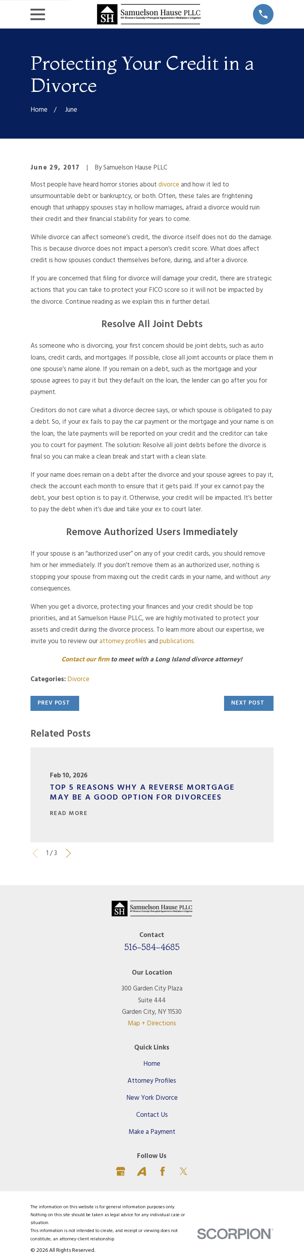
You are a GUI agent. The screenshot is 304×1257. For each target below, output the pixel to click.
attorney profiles (122, 641)
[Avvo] (141, 1171)
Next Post (247, 703)
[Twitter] (183, 1171)
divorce (168, 184)
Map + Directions (152, 1023)
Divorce (78, 679)
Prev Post (54, 703)
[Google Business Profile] (120, 1171)
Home (151, 1064)
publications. (177, 641)
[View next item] (68, 853)
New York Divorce (152, 1098)
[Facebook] (162, 1171)
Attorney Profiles (151, 1081)
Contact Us (152, 1115)
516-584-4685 (152, 946)
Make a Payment (152, 1132)
